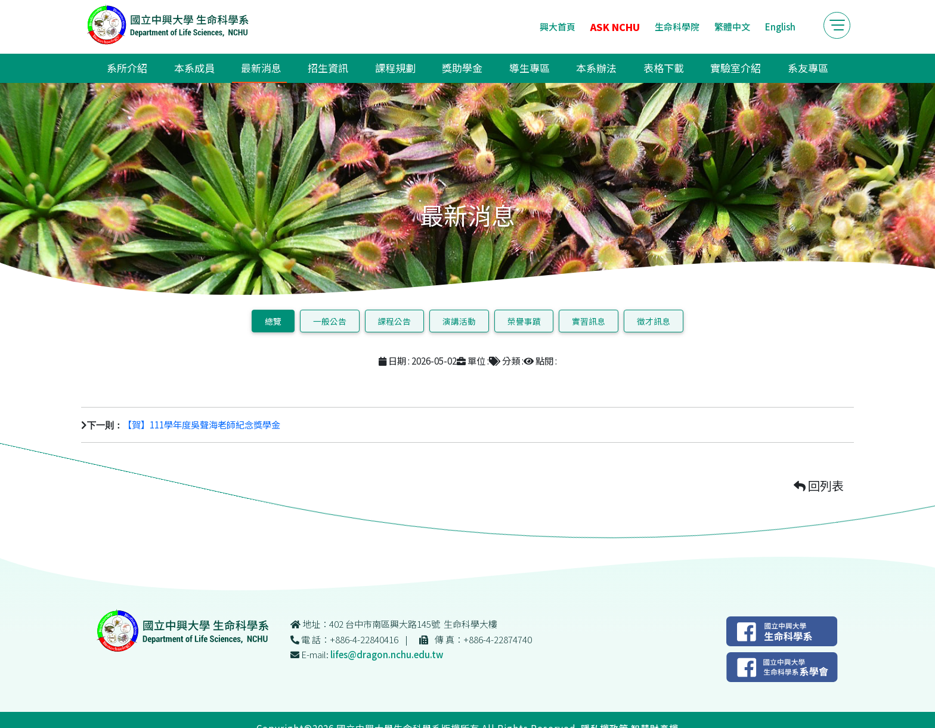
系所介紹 (127, 67)
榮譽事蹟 (524, 321)
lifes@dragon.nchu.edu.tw (386, 654)
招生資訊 (328, 67)
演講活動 (459, 321)
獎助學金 (462, 67)
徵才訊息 (653, 321)
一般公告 (329, 321)
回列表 (819, 485)
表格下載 (663, 67)
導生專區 (529, 67)
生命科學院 (677, 26)
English (780, 26)
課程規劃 (395, 67)
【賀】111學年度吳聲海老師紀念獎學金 (201, 424)
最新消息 (261, 67)
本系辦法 (596, 67)
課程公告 (394, 321)
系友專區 (808, 67)
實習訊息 (588, 321)
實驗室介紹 (735, 67)
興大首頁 (557, 26)
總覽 (273, 321)
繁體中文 (732, 26)
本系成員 (194, 67)
